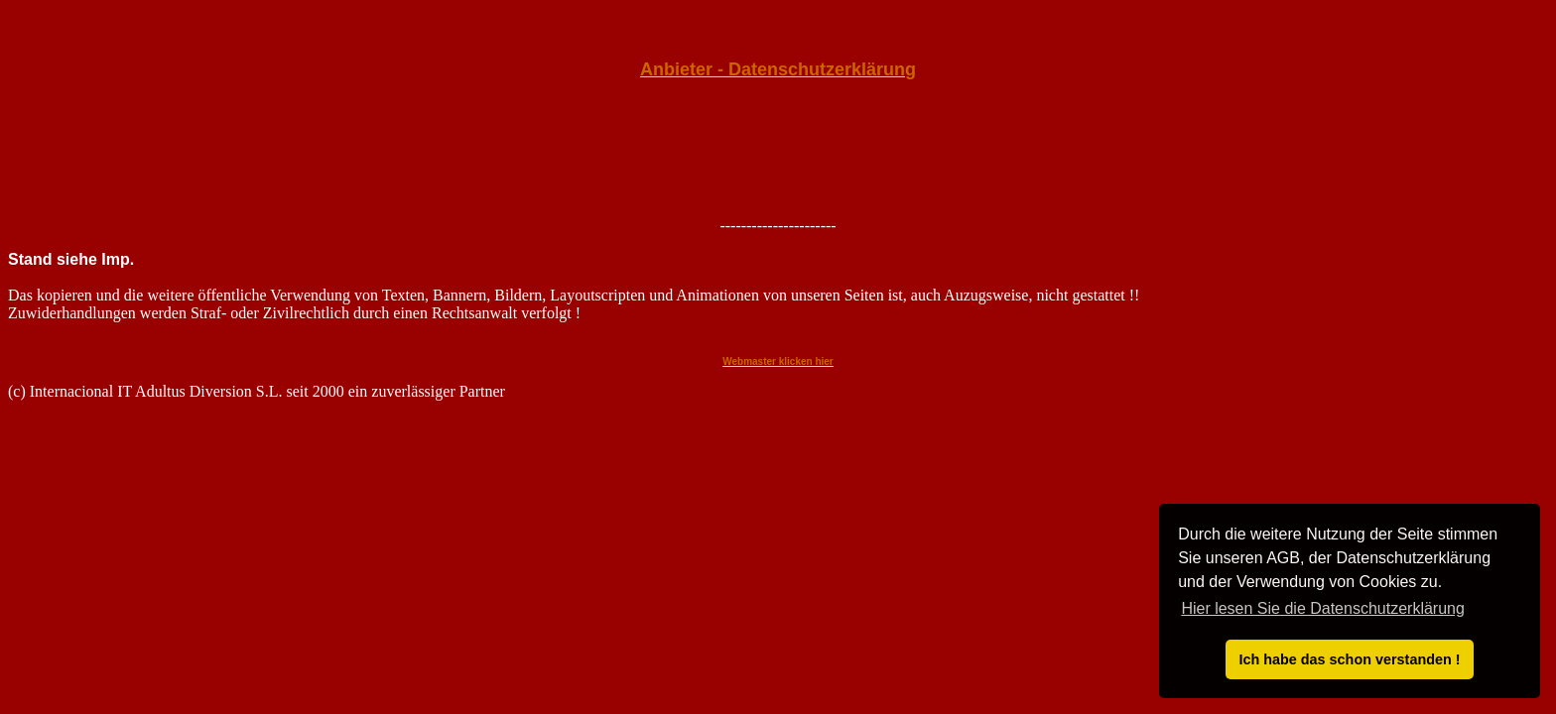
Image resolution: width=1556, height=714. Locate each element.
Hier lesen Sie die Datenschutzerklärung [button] (1322, 608)
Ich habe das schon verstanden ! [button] (1349, 659)
